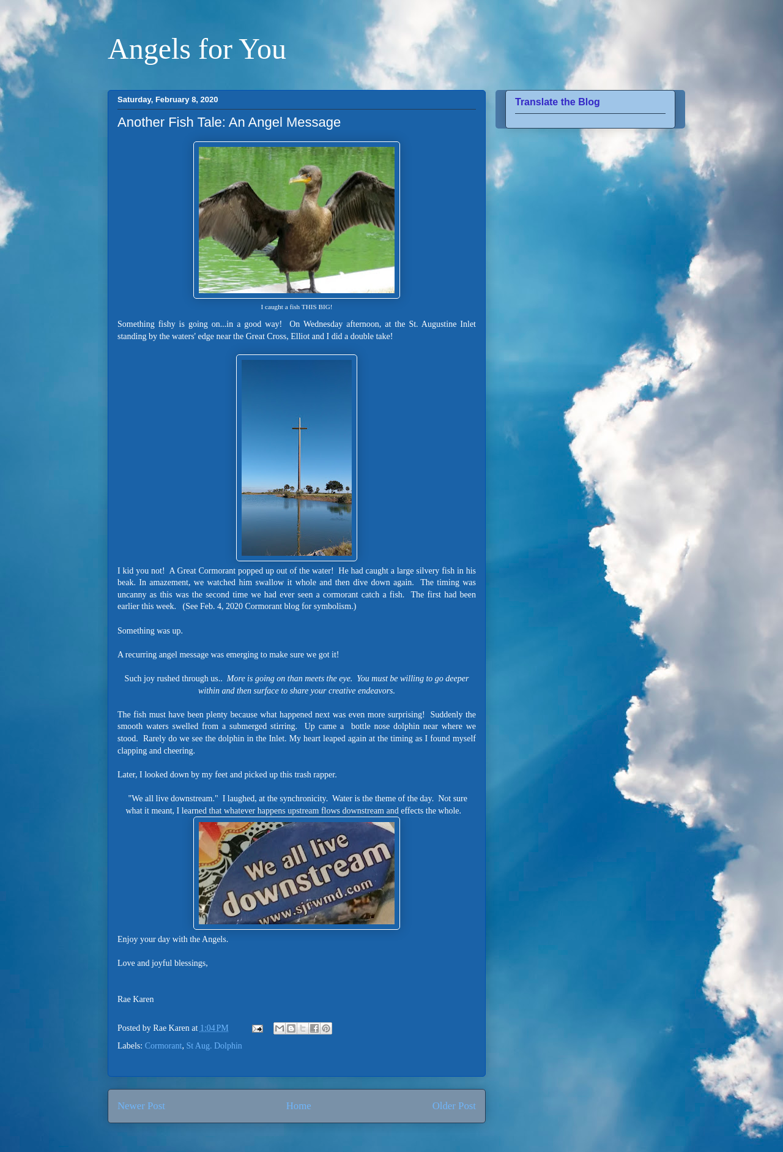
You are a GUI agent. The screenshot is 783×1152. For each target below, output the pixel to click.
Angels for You (197, 48)
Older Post (454, 1106)
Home (298, 1106)
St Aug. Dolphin (214, 1045)
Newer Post (141, 1106)
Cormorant (163, 1045)
